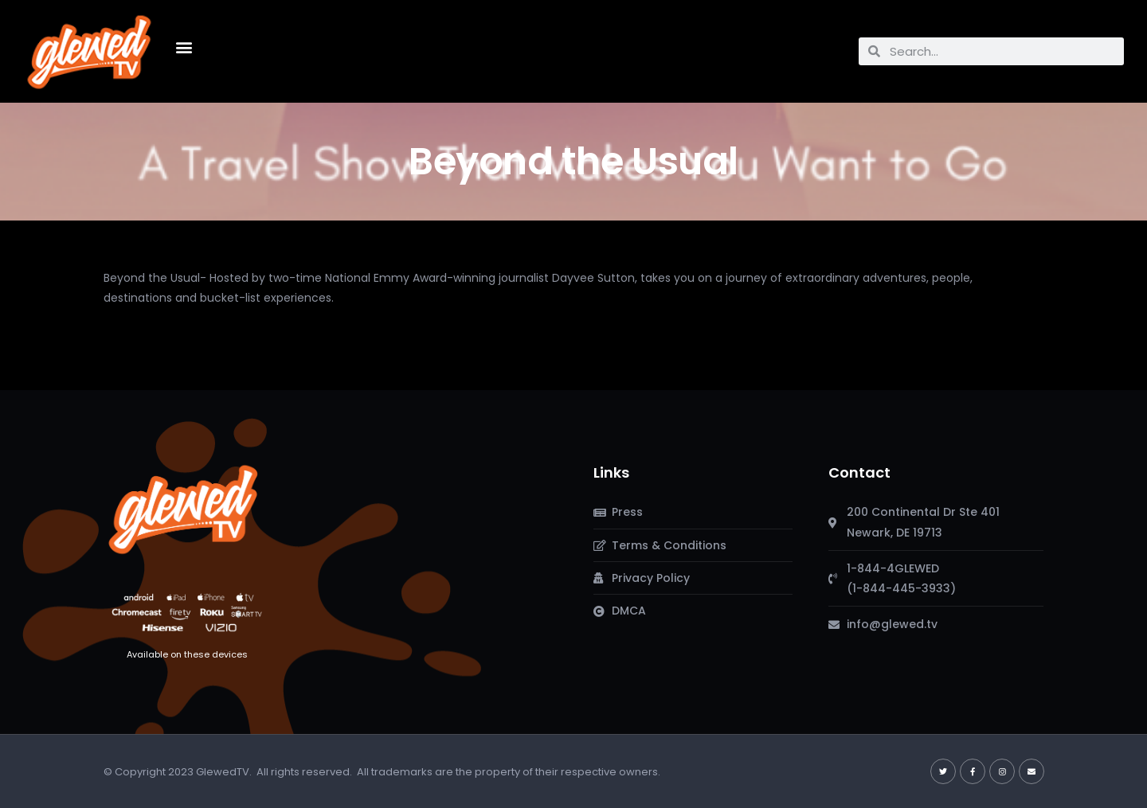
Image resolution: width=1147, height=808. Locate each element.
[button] (184, 47)
